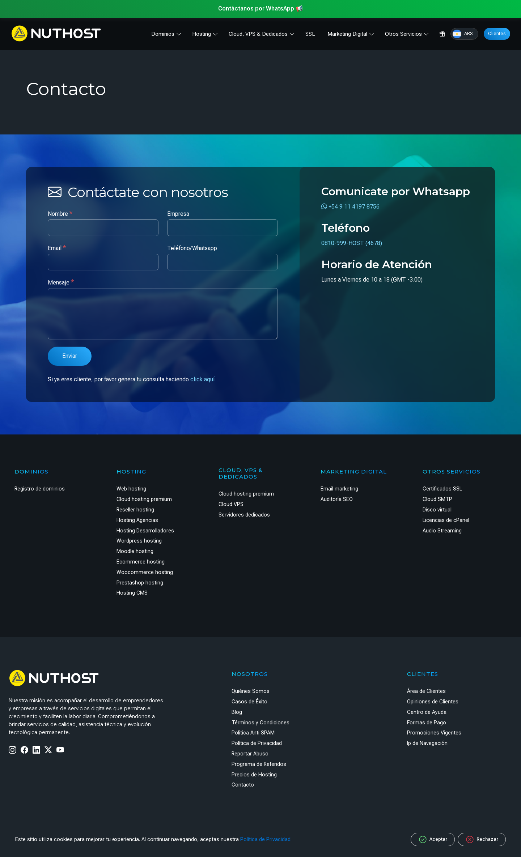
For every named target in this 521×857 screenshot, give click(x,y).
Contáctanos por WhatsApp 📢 (260, 8)
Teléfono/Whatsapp (192, 248)
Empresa (178, 213)
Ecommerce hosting (141, 562)
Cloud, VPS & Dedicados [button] (258, 34)
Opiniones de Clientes (432, 702)
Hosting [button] (201, 34)
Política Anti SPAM (253, 733)
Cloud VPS (231, 504)
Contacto (243, 785)
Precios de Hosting (254, 775)
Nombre (60, 213)
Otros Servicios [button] (403, 34)
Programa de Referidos (259, 764)
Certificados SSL (442, 489)
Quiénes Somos (251, 691)
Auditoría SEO (337, 499)
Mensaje (61, 282)
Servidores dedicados (244, 515)
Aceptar (432, 839)
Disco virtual (437, 510)
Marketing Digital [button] (347, 34)
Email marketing (339, 489)
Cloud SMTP (437, 499)
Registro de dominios (39, 489)
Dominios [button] (162, 34)
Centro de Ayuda (426, 712)
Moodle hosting (135, 551)
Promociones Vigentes (434, 733)
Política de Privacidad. (266, 839)
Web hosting (131, 489)
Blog (237, 712)
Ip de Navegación (427, 743)
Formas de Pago (426, 723)
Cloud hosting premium (144, 499)
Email (57, 248)
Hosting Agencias (137, 520)
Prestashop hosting (140, 583)
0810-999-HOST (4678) (351, 243)
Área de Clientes (426, 691)
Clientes (497, 33)
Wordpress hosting (139, 541)
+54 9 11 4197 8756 (350, 206)
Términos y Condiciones (260, 723)
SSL (310, 34)
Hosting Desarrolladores (145, 531)
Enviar (69, 355)
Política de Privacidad (257, 743)
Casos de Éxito (249, 702)
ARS (463, 34)
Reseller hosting (135, 510)
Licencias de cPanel (446, 520)
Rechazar (481, 839)
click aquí (202, 379)
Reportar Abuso (250, 754)
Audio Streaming (442, 531)
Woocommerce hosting (145, 572)
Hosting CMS (132, 593)
